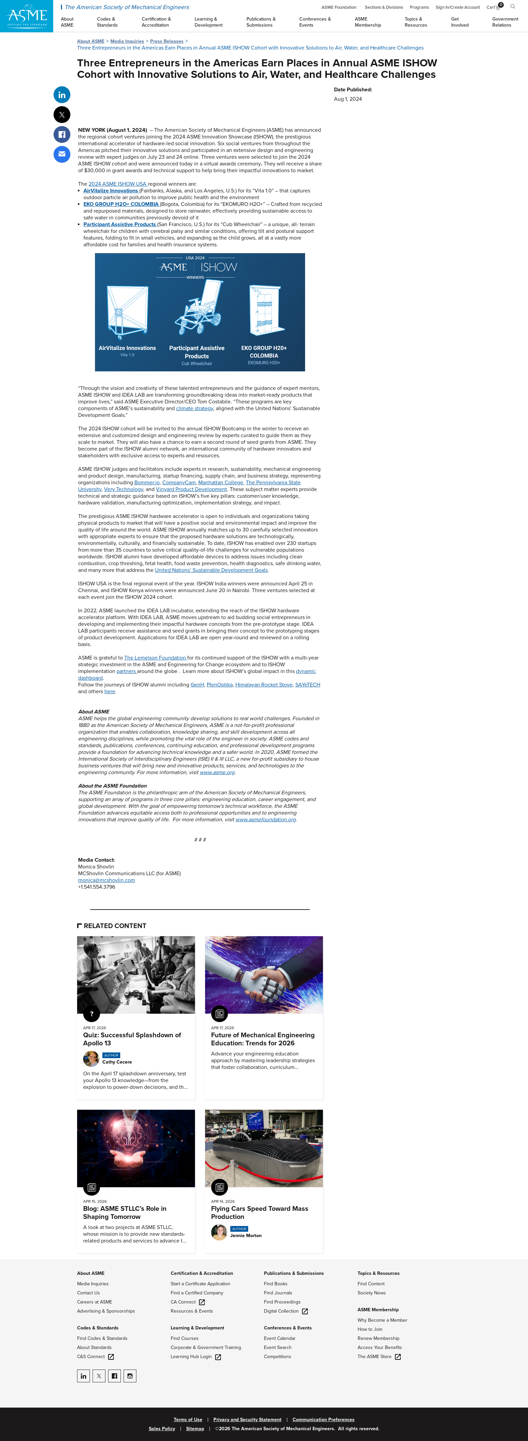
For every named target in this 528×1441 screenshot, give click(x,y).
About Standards (94, 1347)
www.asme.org (217, 772)
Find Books (276, 1284)
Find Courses (185, 1338)
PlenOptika (220, 684)
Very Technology (123, 489)
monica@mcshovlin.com (106, 880)
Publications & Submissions (294, 1273)
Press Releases (167, 41)
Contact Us (88, 1293)
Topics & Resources (379, 1273)
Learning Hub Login (196, 1356)
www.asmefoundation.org (265, 819)
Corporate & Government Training (206, 1347)
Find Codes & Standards (102, 1338)
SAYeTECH (307, 684)
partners (127, 671)
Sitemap (195, 1429)
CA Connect (188, 1302)
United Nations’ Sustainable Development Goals (211, 570)
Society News (372, 1293)
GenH (197, 684)
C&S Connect (95, 1356)
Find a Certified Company (197, 1293)
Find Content (371, 1284)
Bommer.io (147, 482)
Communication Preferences (324, 1420)
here (109, 691)
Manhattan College (220, 482)
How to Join (370, 1329)
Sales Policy (162, 1429)
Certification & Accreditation (202, 1273)
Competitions (277, 1356)
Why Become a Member (382, 1320)
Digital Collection (286, 1311)
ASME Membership (378, 1310)
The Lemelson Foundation (155, 657)
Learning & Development (197, 1328)
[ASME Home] (26, 16)
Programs (419, 7)
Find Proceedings (282, 1302)
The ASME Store (379, 1356)
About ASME (90, 41)
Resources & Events (192, 1311)
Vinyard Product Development (191, 489)
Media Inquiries (127, 41)
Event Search (278, 1347)
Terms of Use (188, 1420)
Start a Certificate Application (200, 1284)
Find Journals (278, 1293)
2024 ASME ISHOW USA (118, 184)
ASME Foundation (339, 7)
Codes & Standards (98, 1328)
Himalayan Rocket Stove (264, 684)
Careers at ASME (94, 1302)
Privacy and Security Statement (247, 1420)
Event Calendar (280, 1338)
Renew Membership (378, 1338)
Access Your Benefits (380, 1347)
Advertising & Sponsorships (106, 1311)
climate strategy (194, 408)
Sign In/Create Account (458, 7)
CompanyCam (179, 482)
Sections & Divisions (384, 7)
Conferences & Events (288, 1328)
